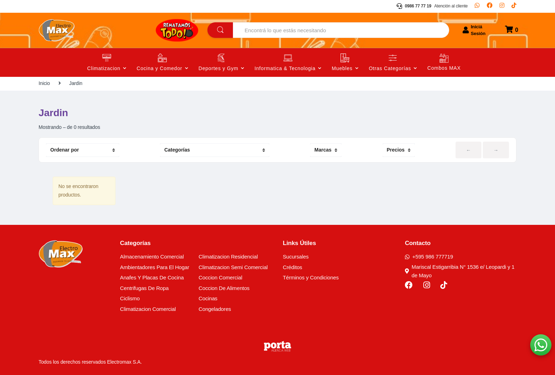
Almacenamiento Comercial (152, 257)
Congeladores (215, 309)
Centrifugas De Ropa (144, 288)
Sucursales (296, 257)
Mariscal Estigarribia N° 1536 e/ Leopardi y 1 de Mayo (460, 271)
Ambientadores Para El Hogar (154, 267)
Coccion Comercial (220, 277)
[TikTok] (513, 6)
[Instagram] (501, 6)
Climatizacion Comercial (148, 309)
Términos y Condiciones (311, 277)
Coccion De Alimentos (224, 288)
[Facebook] (489, 6)
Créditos (292, 267)
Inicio (44, 83)
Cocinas (208, 298)
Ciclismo (130, 298)
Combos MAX (443, 68)
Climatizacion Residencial (228, 257)
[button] (540, 345)
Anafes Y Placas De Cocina (152, 277)
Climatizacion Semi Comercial (233, 267)
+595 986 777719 (429, 257)
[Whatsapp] (477, 6)
